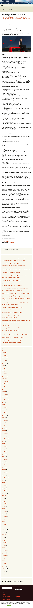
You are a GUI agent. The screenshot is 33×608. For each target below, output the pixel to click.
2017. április (4, 522)
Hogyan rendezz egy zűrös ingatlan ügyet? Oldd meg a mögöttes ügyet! (13, 295)
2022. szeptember (5, 418)
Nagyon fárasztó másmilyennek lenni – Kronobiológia (10, 328)
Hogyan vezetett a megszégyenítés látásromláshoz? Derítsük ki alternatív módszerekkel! (16, 320)
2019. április (4, 485)
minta (11, 18)
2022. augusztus (4, 420)
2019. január (4, 490)
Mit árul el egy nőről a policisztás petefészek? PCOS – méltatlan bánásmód (13, 296)
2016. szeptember (5, 534)
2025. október (4, 360)
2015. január (4, 566)
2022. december (4, 414)
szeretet (24, 18)
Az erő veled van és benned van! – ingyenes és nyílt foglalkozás (12, 290)
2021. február (4, 449)
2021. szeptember (5, 438)
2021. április (4, 446)
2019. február (4, 488)
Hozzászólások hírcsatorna (6, 597)
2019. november (4, 474)
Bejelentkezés (4, 594)
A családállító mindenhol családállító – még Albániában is (10, 322)
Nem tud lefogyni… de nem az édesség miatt (9, 262)
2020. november (4, 454)
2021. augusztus (4, 440)
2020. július (3, 461)
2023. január (4, 412)
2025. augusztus (4, 363)
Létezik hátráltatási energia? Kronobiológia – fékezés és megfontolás (13, 337)
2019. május (4, 483)
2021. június (3, 443)
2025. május (4, 368)
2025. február (4, 373)
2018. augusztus (4, 496)
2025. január (4, 375)
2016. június (3, 539)
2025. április (4, 370)
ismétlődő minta (23, 17)
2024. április (4, 389)
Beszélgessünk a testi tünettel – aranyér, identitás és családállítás (12, 278)
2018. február (4, 506)
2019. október (4, 475)
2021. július (3, 441)
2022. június (3, 423)
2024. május (4, 388)
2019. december (4, 472)
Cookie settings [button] (4, 605)
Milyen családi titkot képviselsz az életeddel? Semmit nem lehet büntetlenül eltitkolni (15, 305)
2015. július (3, 556)
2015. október (4, 552)
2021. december (4, 433)
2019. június (3, 482)
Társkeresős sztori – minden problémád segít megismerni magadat (12, 312)
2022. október (4, 417)
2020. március (4, 467)
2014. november (4, 569)
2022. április (4, 427)
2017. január (4, 527)
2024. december (4, 376)
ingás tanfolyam (11, 242)
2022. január (4, 431)
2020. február (4, 469)
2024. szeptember (5, 381)
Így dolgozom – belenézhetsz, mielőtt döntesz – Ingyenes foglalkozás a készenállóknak (15, 288)
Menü (2, 5)
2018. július (3, 498)
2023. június (3, 404)
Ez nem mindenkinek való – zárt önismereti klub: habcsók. (11, 277)
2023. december (4, 394)
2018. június (3, 500)
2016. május (4, 540)
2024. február (4, 391)
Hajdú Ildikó (10, 19)
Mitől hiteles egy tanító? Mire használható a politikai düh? (10, 315)
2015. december (4, 548)
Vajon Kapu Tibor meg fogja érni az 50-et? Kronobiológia (10, 327)
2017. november (4, 511)
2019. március (4, 487)
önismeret (13, 18)
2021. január (4, 451)
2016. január (4, 547)
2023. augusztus (4, 401)
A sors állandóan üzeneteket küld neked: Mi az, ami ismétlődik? (11, 314)
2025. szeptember (5, 362)
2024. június (3, 386)
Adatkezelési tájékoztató (19, 593)
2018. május (4, 501)
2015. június (3, 558)
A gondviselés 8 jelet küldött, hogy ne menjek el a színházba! (11, 280)
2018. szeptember (5, 495)
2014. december (4, 568)
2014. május (4, 574)
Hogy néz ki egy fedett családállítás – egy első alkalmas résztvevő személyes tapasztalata (16, 293)
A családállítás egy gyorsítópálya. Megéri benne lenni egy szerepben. (12, 307)
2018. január (4, 508)
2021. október (4, 436)
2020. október (4, 456)
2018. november (4, 493)
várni (5, 19)
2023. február (4, 410)
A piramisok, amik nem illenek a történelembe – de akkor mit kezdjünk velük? (14, 258)
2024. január (4, 392)
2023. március (4, 409)
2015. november (4, 550)
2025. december (4, 357)
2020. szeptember (5, 457)
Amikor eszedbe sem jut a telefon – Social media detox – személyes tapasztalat (14, 275)
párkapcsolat (17, 18)
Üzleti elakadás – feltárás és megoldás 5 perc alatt (10, 304)
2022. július (3, 422)
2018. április (4, 503)
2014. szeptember (5, 573)
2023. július (3, 402)
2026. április (4, 350)
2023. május (4, 405)
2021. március (4, 448)
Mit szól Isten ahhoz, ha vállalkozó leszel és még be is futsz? (11, 340)
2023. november (4, 396)
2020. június (3, 462)
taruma (27, 18)
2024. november (4, 378)
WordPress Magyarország (6, 599)
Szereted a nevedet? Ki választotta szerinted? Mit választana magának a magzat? (14, 323)
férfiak (20, 17)
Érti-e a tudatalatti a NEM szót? (6, 325)
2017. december (4, 509)
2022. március (4, 428)
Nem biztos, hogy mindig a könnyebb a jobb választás (10, 330)
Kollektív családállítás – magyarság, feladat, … (9, 318)
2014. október (4, 571)
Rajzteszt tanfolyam (6, 241)
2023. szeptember (5, 399)
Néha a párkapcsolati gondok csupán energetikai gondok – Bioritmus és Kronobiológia (15, 302)
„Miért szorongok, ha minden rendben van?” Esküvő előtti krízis (12, 291)
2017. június (3, 519)
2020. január (4, 470)
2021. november (4, 435)
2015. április (4, 561)
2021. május (4, 444)
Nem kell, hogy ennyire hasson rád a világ (8, 310)
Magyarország (7, 18)
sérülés (21, 18)
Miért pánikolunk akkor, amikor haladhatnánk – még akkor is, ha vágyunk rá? (13, 283)
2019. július (3, 480)
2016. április (4, 542)
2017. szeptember (5, 514)
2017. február (4, 526)
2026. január (4, 355)
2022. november (4, 415)
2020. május (4, 464)
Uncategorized (11, 17)
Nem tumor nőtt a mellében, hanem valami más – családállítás (11, 343)
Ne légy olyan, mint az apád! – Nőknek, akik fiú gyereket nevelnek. (12, 285)
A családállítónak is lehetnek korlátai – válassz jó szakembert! (11, 272)
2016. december (4, 529)
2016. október (4, 532)
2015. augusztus (4, 555)
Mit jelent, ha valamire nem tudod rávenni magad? (9, 317)
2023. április (4, 407)
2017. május (4, 521)
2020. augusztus (4, 459)
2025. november (4, 358)
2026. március (4, 352)
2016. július (3, 537)
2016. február (4, 545)
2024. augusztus (4, 383)
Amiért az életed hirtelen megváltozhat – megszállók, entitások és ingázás (13, 260)
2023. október (4, 397)
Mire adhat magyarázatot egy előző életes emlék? (9, 309)
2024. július (3, 384)
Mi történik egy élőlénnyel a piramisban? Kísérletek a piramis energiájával (13, 265)
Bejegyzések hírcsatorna (6, 596)
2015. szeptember (5, 553)
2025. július (3, 365)
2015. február (4, 565)
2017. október (4, 513)
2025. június (3, 366)
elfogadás (16, 17)
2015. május (4, 560)
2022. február (4, 430)
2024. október (4, 379)
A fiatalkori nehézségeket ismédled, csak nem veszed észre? (11, 342)
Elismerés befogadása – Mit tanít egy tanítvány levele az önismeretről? (13, 282)
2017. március (4, 524)
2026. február (4, 353)
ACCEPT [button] (9, 605)
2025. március (4, 371)
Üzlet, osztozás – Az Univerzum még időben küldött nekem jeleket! (12, 301)
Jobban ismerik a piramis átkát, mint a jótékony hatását (10, 263)
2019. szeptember (5, 477)
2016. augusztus (4, 535)
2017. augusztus (4, 516)
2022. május (4, 425)
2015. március (4, 563)
